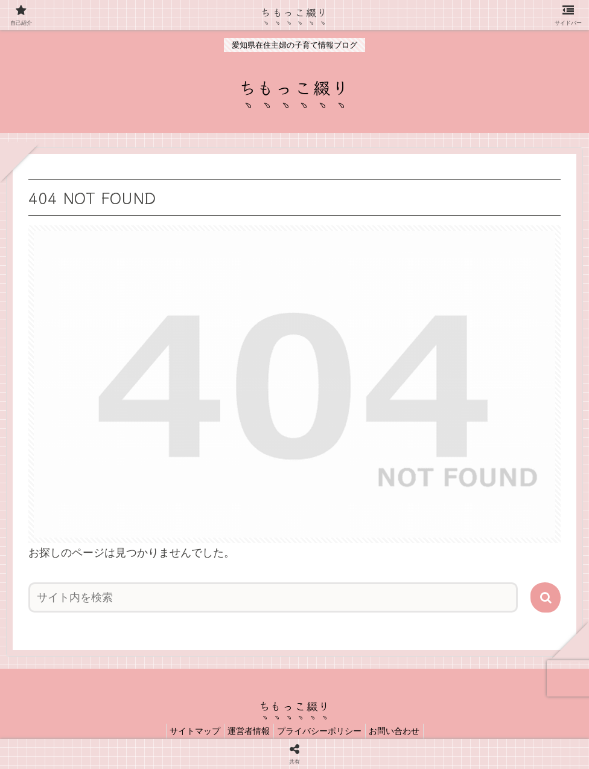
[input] (273, 597)
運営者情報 (246, 731)
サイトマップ (187, 731)
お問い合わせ (402, 731)
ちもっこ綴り (295, 11)
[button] (545, 597)
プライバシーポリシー (322, 731)
